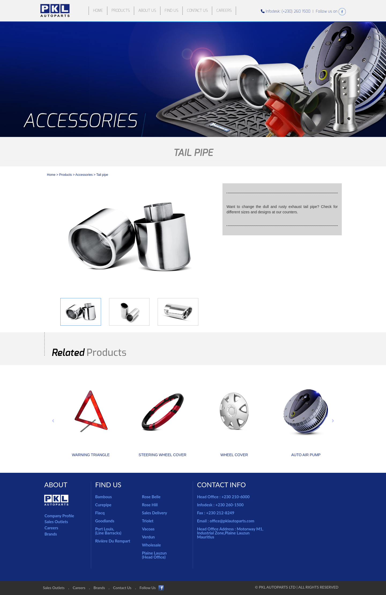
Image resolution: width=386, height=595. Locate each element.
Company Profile (59, 515)
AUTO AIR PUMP (306, 455)
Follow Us (152, 588)
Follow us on (331, 11)
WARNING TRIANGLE (91, 455)
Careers (51, 527)
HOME (98, 10)
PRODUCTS (121, 10)
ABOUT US (147, 10)
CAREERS (224, 10)
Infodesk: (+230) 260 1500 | (288, 11)
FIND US (171, 10)
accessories (84, 175)
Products (65, 175)
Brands (50, 533)
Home (51, 175)
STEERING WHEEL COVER (162, 455)
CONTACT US (197, 10)
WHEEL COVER (234, 455)
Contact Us (122, 588)
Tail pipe (102, 175)
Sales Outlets (56, 521)
